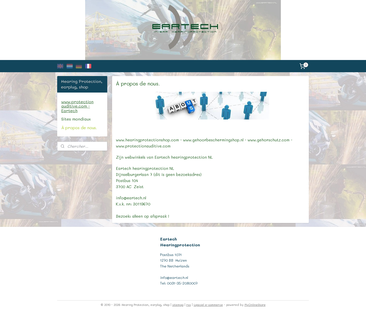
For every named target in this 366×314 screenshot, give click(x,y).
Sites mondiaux (76, 119)
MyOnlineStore (255, 305)
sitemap (178, 305)
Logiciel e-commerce (208, 305)
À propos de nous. (79, 127)
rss (188, 305)
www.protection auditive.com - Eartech (77, 106)
